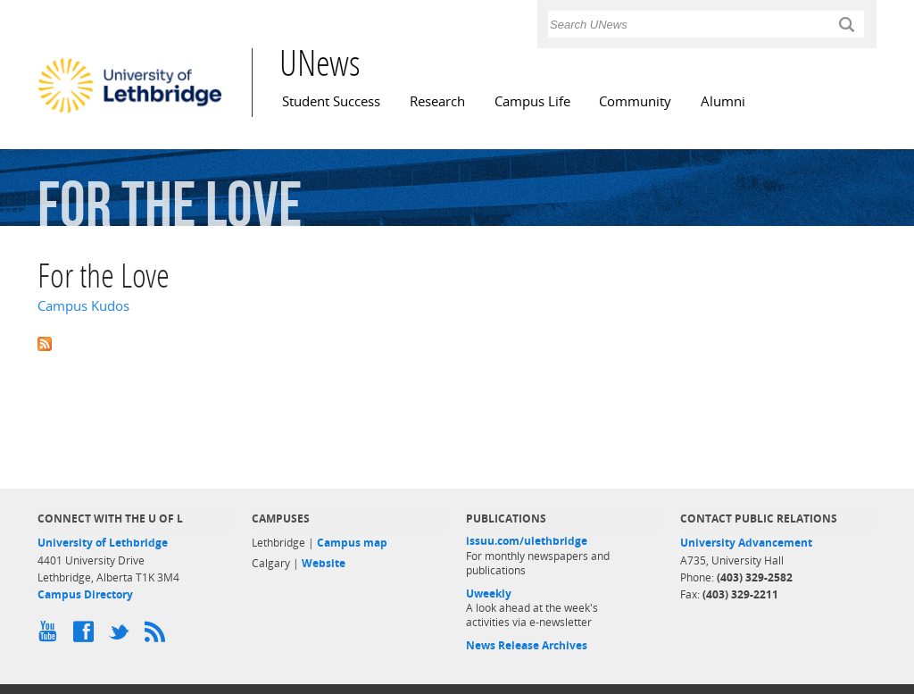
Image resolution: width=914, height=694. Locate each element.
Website (323, 563)
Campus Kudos (83, 306)
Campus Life (532, 101)
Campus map (352, 542)
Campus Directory (85, 594)
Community (635, 101)
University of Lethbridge (102, 542)
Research (437, 101)
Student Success (331, 101)
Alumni (723, 101)
